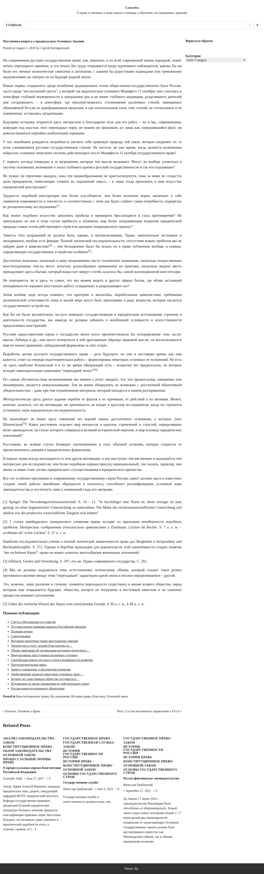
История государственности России (83, 754)
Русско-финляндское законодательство (151, 778)
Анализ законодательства (28, 738)
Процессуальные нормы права (27, 761)
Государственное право (86, 738)
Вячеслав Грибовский (78, 789)
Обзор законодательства (27, 750)
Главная (13, 25)
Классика (98, 696)
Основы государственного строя (90, 775)
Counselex (132, 7)
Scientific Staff (12, 778)
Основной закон (117, 696)
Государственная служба (88, 742)
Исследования (59, 696)
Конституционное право (32, 696)
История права (81, 696)
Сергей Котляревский (54, 48)
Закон (9, 742)
